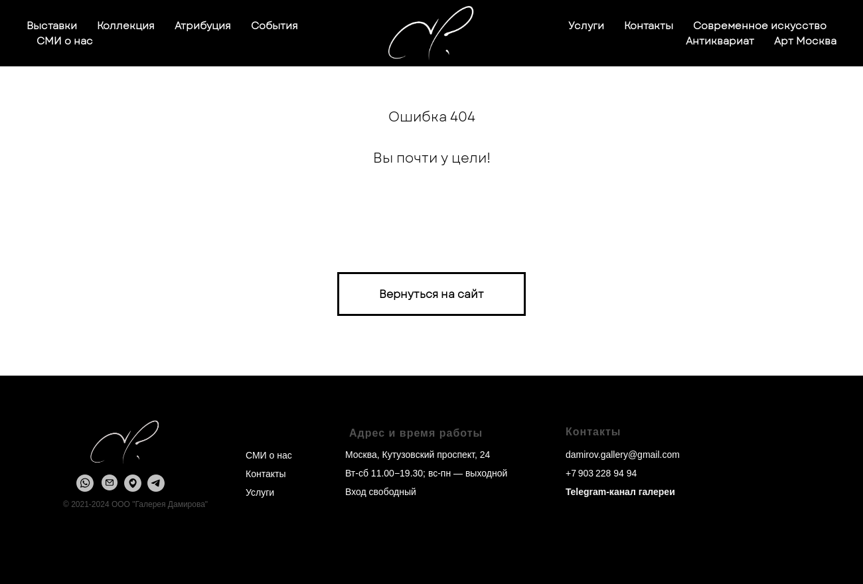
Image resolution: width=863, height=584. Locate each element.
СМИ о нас (65, 41)
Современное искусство (759, 26)
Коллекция (126, 26)
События (274, 26)
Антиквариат (720, 41)
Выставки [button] (52, 26)
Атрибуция (203, 26)
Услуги (586, 26)
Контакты (648, 26)
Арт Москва (805, 41)
